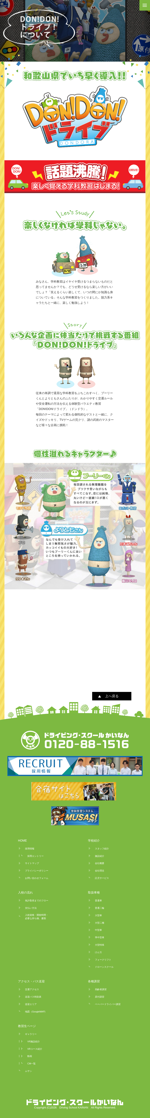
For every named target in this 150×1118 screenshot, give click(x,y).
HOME (22, 840)
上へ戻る (112, 696)
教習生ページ (27, 1026)
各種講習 (94, 981)
